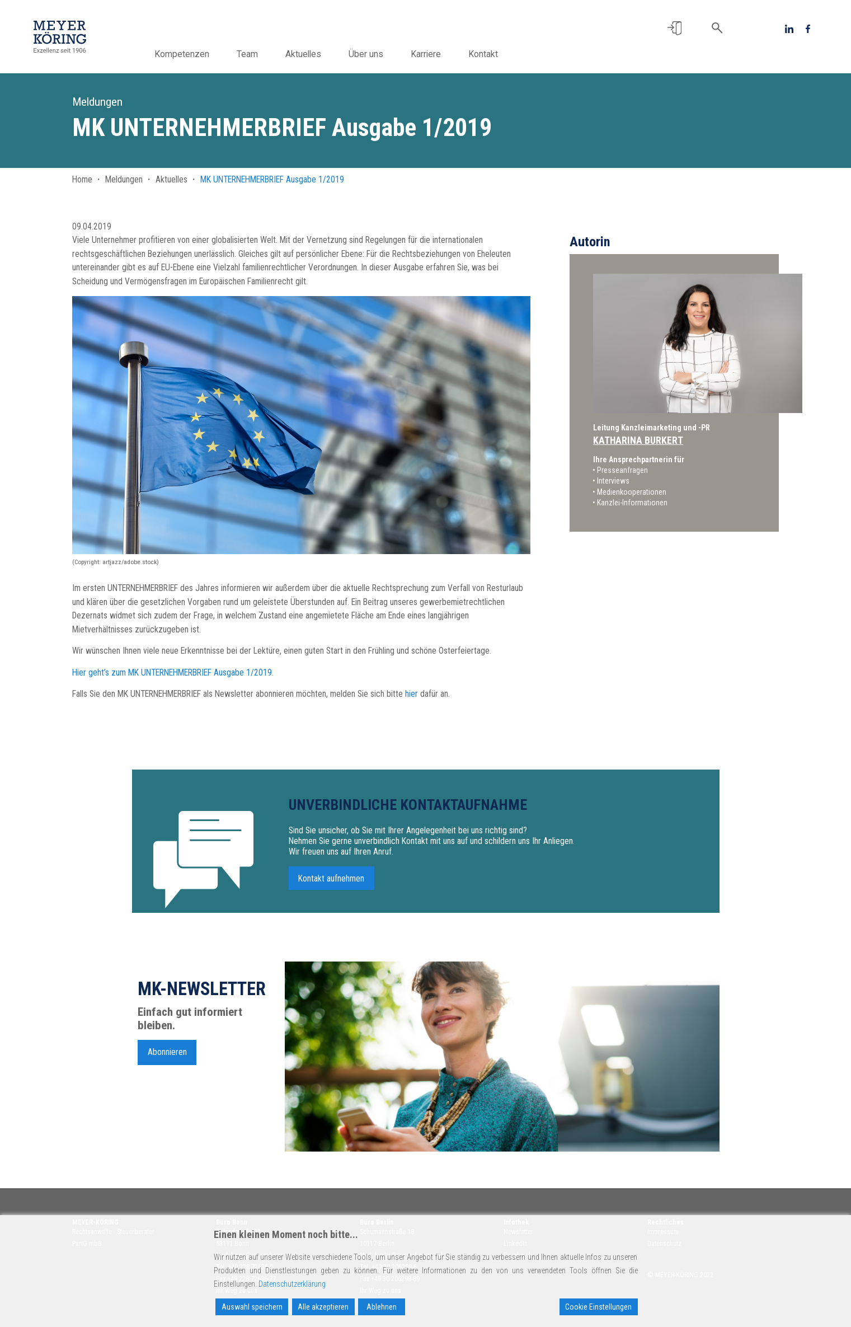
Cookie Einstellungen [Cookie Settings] (598, 1306)
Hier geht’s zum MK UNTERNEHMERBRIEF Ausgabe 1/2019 (172, 672)
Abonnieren (167, 1061)
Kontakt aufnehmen (331, 887)
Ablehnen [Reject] (381, 1306)
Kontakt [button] (501, 54)
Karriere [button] (444, 54)
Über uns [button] (383, 54)
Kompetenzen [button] (199, 54)
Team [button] (265, 54)
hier (411, 693)
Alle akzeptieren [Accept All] (323, 1306)
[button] (674, 28)
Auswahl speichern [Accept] (252, 1306)
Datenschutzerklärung (292, 1283)
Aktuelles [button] (321, 54)
